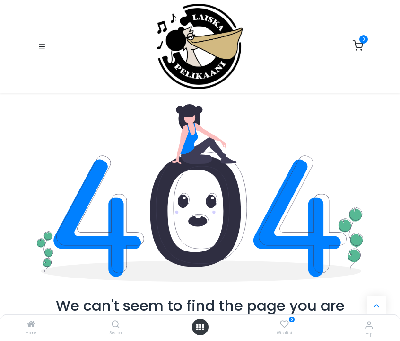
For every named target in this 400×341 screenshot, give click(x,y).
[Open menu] (200, 327)
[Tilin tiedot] (369, 325)
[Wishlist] (284, 324)
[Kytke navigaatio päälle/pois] (42, 47)
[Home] (31, 325)
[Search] (115, 325)
